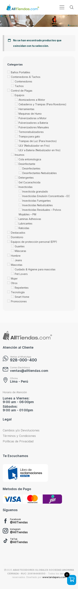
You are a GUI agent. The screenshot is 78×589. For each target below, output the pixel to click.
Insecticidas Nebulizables (37, 205)
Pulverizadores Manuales (34, 127)
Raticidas (24, 228)
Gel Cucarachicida (29, 182)
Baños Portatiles (20, 72)
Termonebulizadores (31, 131)
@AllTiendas (19, 522)
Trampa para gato (29, 136)
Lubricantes (25, 223)
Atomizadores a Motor (32, 99)
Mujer (14, 278)
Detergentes (26, 177)
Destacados (18, 232)
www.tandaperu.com (54, 577)
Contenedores (23, 81)
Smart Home (22, 296)
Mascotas (16, 264)
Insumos (19, 154)
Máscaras (20, 251)
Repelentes (22, 287)
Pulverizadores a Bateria (33, 122)
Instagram (15, 529)
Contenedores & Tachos (25, 76)
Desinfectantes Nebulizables (39, 173)
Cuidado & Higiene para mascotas (35, 269)
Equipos (19, 95)
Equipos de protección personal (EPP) (34, 241)
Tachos (19, 86)
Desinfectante (27, 164)
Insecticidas (26, 186)
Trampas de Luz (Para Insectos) (38, 141)
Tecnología (18, 292)
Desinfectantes (31, 168)
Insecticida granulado (35, 191)
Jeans (18, 260)
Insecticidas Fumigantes (36, 200)
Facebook (15, 519)
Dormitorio (17, 237)
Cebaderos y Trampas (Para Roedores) (42, 104)
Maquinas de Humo (30, 113)
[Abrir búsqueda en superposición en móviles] (71, 7)
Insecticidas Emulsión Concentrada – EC (46, 196)
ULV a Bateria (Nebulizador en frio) (40, 150)
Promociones (19, 301)
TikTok (13, 539)
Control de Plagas (21, 90)
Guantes (20, 246)
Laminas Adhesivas (30, 218)
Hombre (16, 255)
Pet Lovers (21, 273)
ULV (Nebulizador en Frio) (34, 145)
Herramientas (26, 109)
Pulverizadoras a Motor (33, 118)
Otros (14, 283)
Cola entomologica (30, 159)
